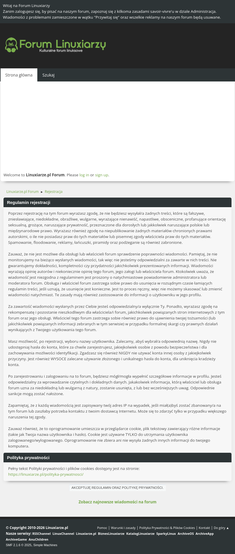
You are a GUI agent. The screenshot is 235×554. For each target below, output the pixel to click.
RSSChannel (41, 533)
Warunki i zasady (123, 527)
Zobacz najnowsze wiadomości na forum (117, 502)
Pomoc (102, 527)
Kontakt (204, 527)
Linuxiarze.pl (86, 533)
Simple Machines (45, 545)
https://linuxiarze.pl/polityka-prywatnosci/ (45, 474)
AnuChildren (38, 539)
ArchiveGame (16, 539)
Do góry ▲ (221, 527)
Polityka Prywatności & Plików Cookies (167, 527)
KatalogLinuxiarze (140, 533)
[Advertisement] (117, 126)
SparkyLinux (166, 533)
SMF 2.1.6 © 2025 (18, 545)
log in (84, 174)
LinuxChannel (63, 533)
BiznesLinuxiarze (111, 533)
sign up (101, 174)
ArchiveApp (205, 533)
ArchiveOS (186, 533)
